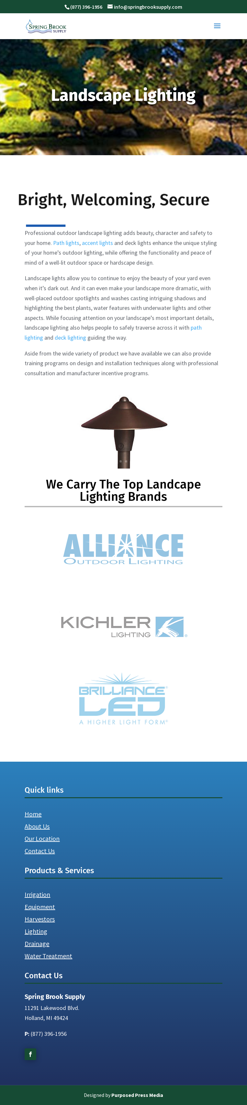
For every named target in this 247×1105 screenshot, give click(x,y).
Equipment (40, 907)
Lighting (36, 931)
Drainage (37, 943)
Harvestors (40, 919)
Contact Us (40, 851)
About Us (37, 826)
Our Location (42, 838)
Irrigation (37, 894)
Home (33, 814)
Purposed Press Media (137, 1095)
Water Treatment (48, 956)
